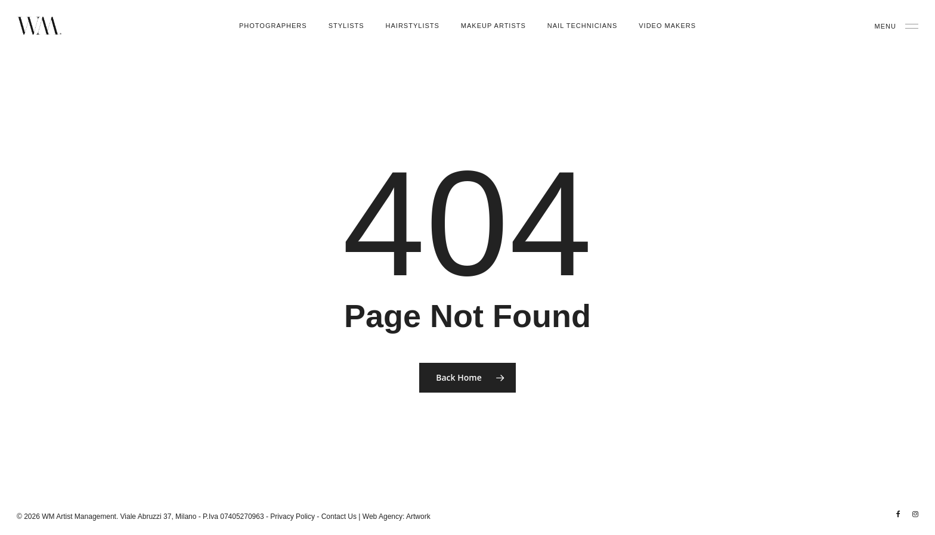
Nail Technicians (582, 25)
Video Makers (667, 25)
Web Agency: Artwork (397, 516)
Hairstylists (412, 25)
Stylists (346, 25)
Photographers (273, 25)
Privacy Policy (292, 516)
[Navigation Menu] (896, 26)
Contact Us (339, 516)
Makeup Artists (493, 25)
